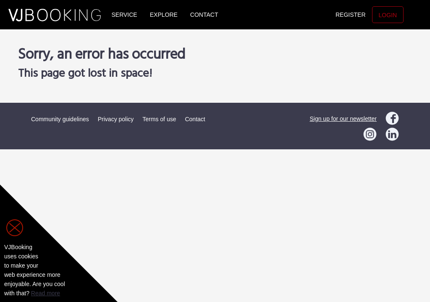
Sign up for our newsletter (343, 118)
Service (124, 14)
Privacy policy (116, 119)
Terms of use (159, 119)
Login (388, 15)
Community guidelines (60, 119)
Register (351, 14)
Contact (204, 14)
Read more (45, 293)
